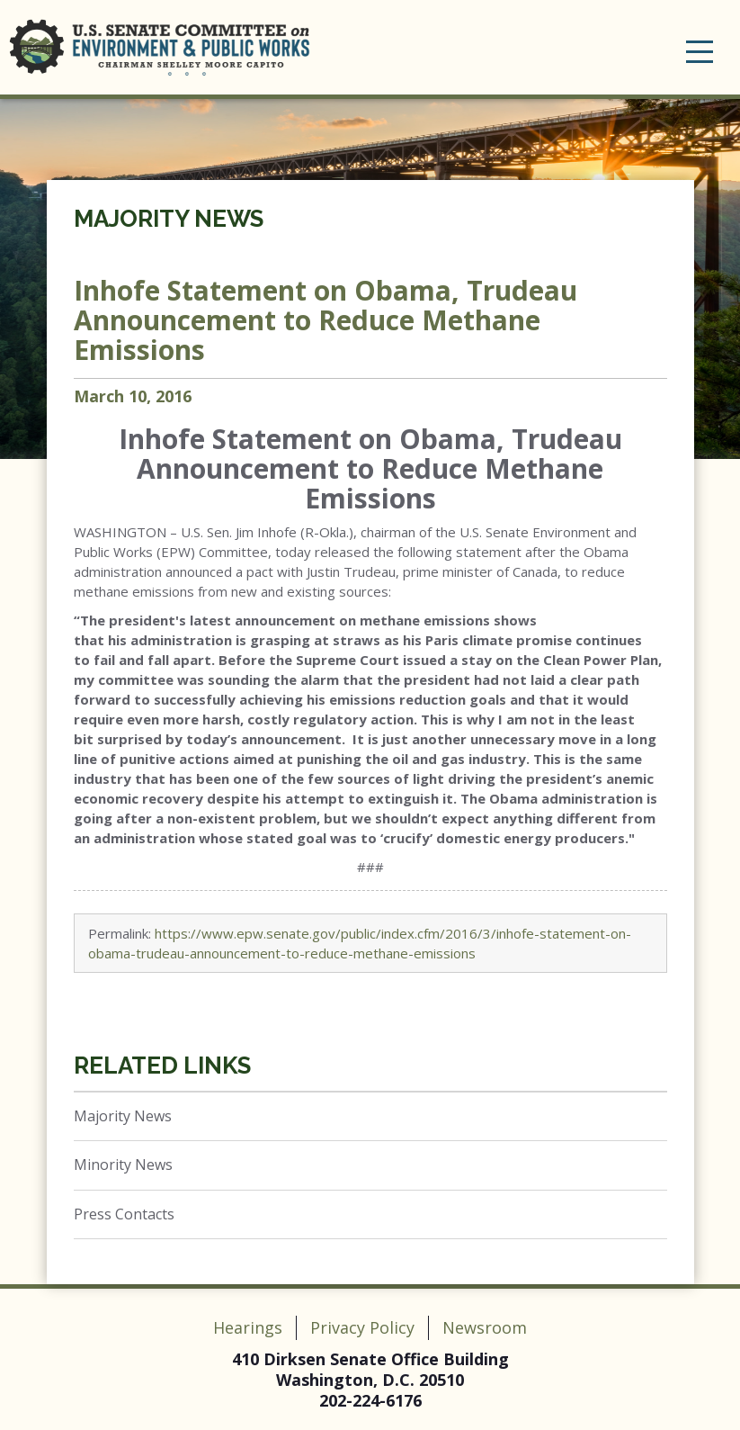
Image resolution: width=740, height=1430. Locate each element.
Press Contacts (124, 1214)
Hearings (247, 1327)
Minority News (123, 1164)
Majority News (168, 218)
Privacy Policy (362, 1327)
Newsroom (484, 1327)
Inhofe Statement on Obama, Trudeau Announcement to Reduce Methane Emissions (325, 320)
